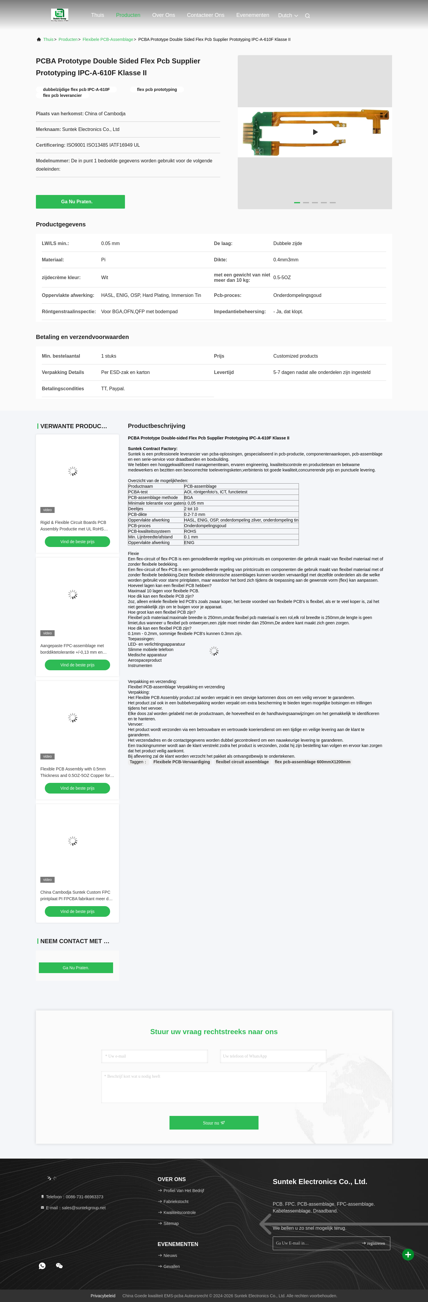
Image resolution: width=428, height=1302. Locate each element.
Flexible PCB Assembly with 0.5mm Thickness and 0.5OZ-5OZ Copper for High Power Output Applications (75, 775)
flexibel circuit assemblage (242, 761)
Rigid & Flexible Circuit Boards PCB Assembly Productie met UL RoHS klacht (73, 529)
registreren (373, 1243)
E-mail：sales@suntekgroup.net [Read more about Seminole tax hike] (73, 1207)
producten (67, 39)
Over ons (163, 15)
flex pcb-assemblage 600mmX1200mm (313, 761)
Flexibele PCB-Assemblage (108, 39)
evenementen (252, 15)
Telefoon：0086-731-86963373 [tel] (71, 1196)
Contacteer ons (205, 15)
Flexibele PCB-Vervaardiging (181, 761)
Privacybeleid (103, 1295)
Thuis (97, 15)
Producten (128, 15)
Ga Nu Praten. (80, 201)
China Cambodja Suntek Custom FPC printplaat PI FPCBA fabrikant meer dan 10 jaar (76, 899)
